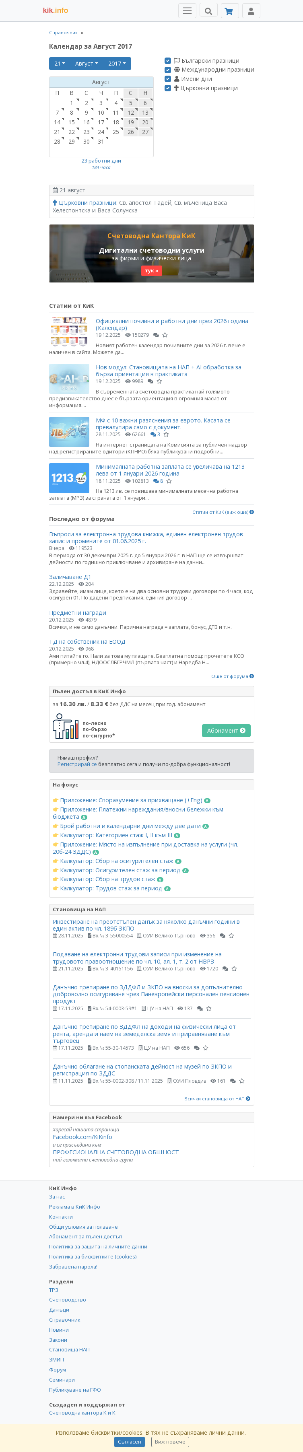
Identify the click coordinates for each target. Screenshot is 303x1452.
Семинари (62, 1379)
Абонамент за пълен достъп (85, 1236)
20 (145, 122)
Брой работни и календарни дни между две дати (131, 826)
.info (55, 10)
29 (71, 141)
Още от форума (232, 676)
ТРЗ (53, 1289)
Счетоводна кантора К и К (82, 1412)
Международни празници (214, 69)
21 (57, 63)
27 (145, 132)
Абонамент (226, 730)
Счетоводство (67, 1299)
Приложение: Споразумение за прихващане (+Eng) (132, 800)
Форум (57, 1369)
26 (131, 132)
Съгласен (129, 1441)
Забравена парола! (73, 1266)
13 (145, 112)
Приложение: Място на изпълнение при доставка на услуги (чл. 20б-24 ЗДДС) (145, 848)
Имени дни (193, 78)
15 (71, 122)
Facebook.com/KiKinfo (82, 1137)
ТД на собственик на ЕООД (87, 641)
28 (57, 141)
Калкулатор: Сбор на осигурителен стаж (117, 861)
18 (116, 122)
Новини (59, 1329)
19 (131, 122)
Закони (58, 1339)
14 (57, 122)
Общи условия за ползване (83, 1226)
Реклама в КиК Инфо (74, 1206)
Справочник (63, 32)
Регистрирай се (77, 764)
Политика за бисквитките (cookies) (92, 1256)
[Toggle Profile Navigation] (251, 10)
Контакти (61, 1216)
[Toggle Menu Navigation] (187, 10)
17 (101, 122)
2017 (114, 63)
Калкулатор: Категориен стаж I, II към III (117, 835)
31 (101, 141)
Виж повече (170, 1441)
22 (71, 132)
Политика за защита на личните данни (98, 1246)
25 (116, 132)
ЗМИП (56, 1359)
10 (101, 112)
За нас (57, 1196)
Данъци (59, 1309)
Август (84, 63)
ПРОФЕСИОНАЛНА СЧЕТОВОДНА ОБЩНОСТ (116, 1152)
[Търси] (209, 9)
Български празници (206, 60)
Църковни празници (206, 88)
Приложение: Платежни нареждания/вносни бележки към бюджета (138, 813)
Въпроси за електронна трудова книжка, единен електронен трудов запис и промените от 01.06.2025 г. (146, 537)
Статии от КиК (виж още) (223, 512)
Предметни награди (77, 612)
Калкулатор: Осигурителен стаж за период (121, 870)
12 (131, 112)
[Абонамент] (230, 10)
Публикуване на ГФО (75, 1389)
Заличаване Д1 (70, 577)
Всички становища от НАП (217, 1099)
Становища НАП (69, 1349)
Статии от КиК (71, 305)
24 (101, 132)
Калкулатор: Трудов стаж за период (112, 888)
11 (116, 112)
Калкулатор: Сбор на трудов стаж (108, 879)
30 (86, 141)
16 (86, 122)
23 (86, 132)
